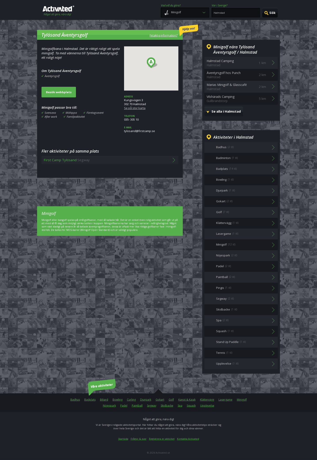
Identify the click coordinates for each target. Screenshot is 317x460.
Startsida (123, 438)
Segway (151, 405)
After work (51, 117)
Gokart (160, 399)
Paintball (137, 405)
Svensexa (50, 113)
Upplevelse (207, 405)
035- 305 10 (151, 117)
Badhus (75, 399)
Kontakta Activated (188, 438)
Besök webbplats (59, 92)
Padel (123, 405)
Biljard (104, 399)
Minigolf (242, 399)
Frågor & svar (139, 438)
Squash (191, 405)
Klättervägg (207, 399)
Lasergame (225, 399)
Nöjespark (109, 405)
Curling (131, 399)
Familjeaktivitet (76, 117)
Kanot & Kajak (187, 399)
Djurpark (145, 399)
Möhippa (71, 113)
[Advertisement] (110, 188)
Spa (180, 405)
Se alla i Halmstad (226, 111)
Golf (171, 399)
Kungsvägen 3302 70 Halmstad (151, 102)
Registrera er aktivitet (162, 438)
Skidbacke (167, 405)
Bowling (118, 399)
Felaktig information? (174, 31)
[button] (152, 62)
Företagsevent (95, 113)
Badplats (90, 399)
